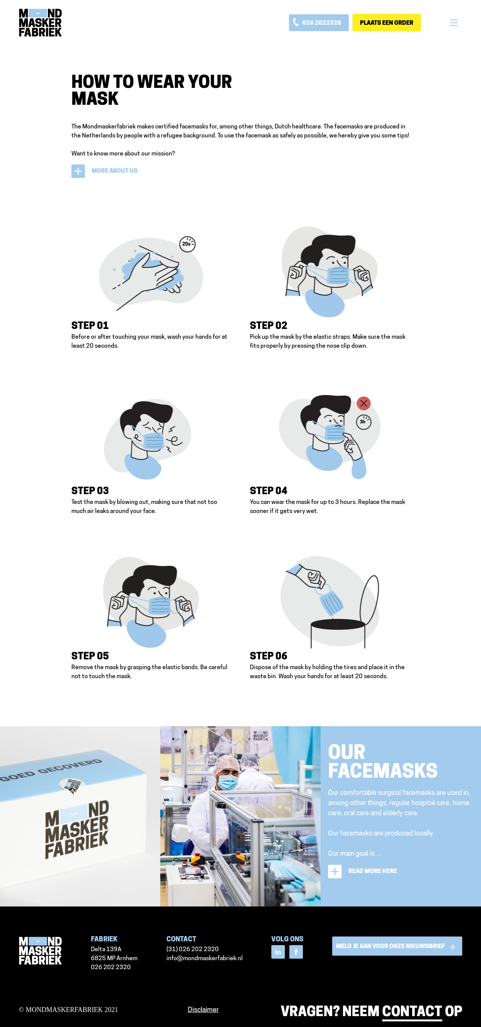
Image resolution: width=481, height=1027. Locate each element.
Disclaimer (203, 1010)
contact (412, 1012)
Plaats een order (386, 23)
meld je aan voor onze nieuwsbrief (397, 947)
